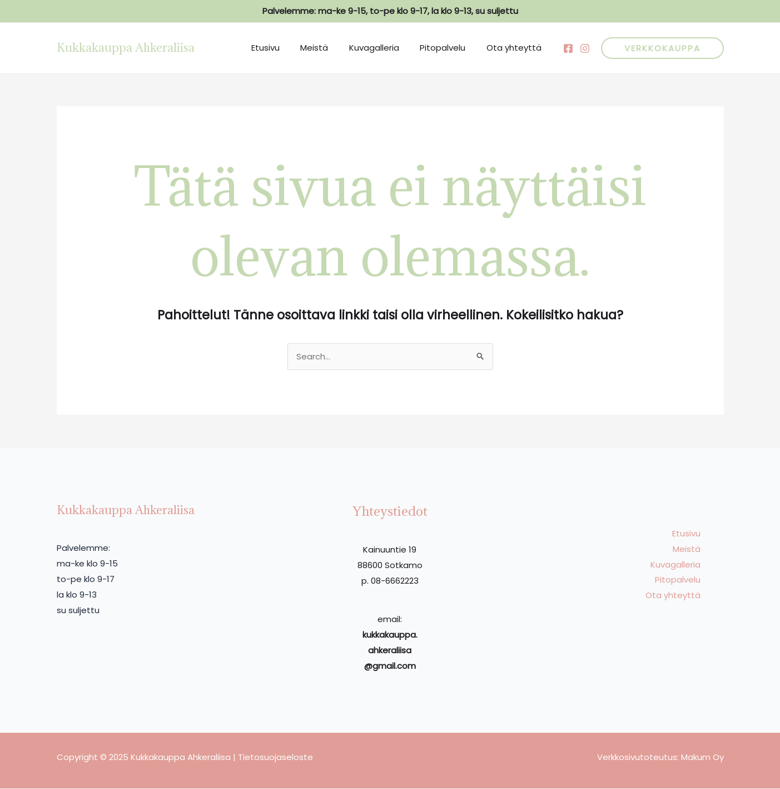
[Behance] (585, 48)
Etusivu (284, 47)
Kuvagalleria (385, 47)
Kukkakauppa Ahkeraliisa (126, 47)
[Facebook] (568, 48)
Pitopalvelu (449, 47)
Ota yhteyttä (516, 47)
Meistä (329, 47)
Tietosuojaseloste (275, 757)
